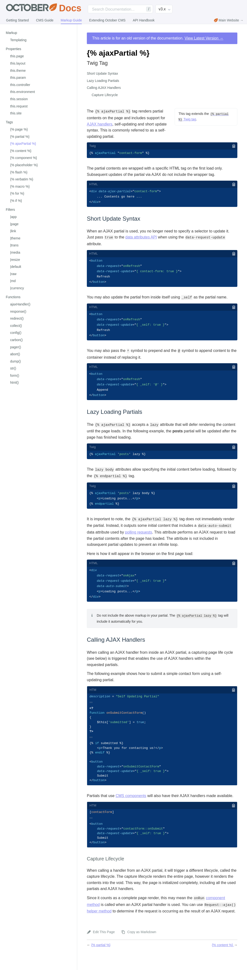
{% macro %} (20, 186)
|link (13, 231)
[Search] (120, 9)
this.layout (17, 63)
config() (15, 333)
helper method (99, 926)
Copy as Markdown (141, 947)
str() (13, 368)
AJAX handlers (99, 124)
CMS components (131, 808)
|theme (15, 238)
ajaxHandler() (20, 304)
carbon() (16, 340)
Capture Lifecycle (105, 95)
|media (15, 252)
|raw (13, 274)
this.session (19, 99)
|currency (17, 288)
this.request (18, 106)
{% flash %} (18, 172)
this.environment (22, 92)
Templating (18, 40)
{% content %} (20, 151)
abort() (15, 354)
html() (14, 382)
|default (15, 267)
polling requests (138, 537)
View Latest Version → (204, 38)
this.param (18, 77)
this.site (15, 113)
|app (13, 217)
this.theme (18, 71)
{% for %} (17, 193)
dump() (15, 361)
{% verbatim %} (21, 179)
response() (18, 311)
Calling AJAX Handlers (104, 88)
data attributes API (141, 238)
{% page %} (19, 129)
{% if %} (16, 201)
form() (14, 375)
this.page (17, 56)
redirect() (17, 318)
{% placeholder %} (24, 165)
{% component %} (23, 158)
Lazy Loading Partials (103, 81)
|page (14, 224)
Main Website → (228, 20)
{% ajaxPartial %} (23, 143)
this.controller (20, 85)
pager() (15, 347)
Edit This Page (104, 947)
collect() (16, 326)
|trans (14, 245)
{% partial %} (19, 137)
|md (13, 281)
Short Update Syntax (102, 73)
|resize (15, 260)
